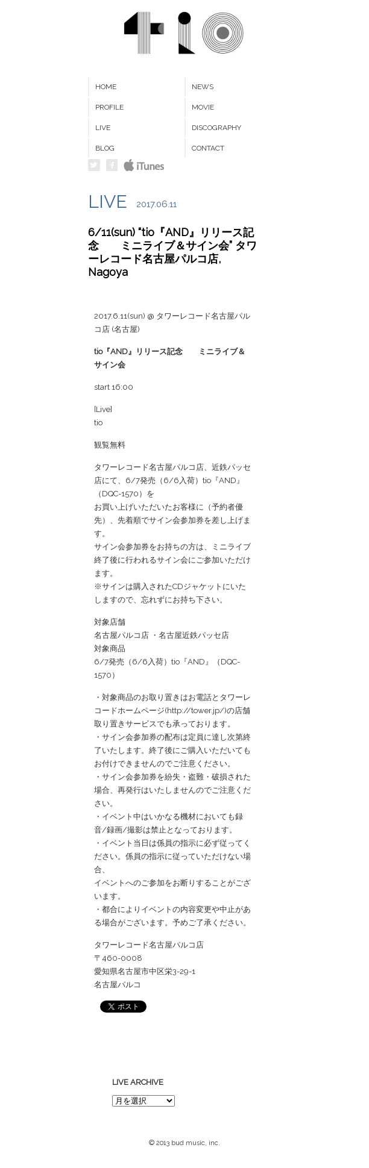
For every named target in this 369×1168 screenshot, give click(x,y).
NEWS (202, 87)
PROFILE (109, 107)
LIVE (102, 127)
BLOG (105, 148)
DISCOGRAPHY (216, 127)
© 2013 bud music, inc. (184, 1143)
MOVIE (203, 107)
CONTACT (208, 148)
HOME (105, 87)
